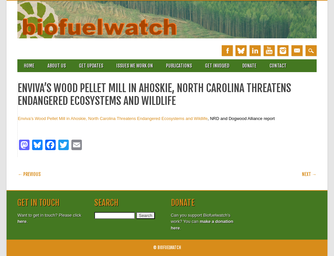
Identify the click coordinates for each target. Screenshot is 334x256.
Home (29, 66)
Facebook (227, 50)
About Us (56, 66)
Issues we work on (134, 66)
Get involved (217, 66)
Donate (249, 66)
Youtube (269, 50)
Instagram (282, 50)
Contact (278, 66)
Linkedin (255, 50)
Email (297, 50)
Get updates (91, 66)
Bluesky (241, 50)
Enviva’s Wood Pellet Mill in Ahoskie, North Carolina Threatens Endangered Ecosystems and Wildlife (113, 118)
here (21, 221)
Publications (179, 66)
